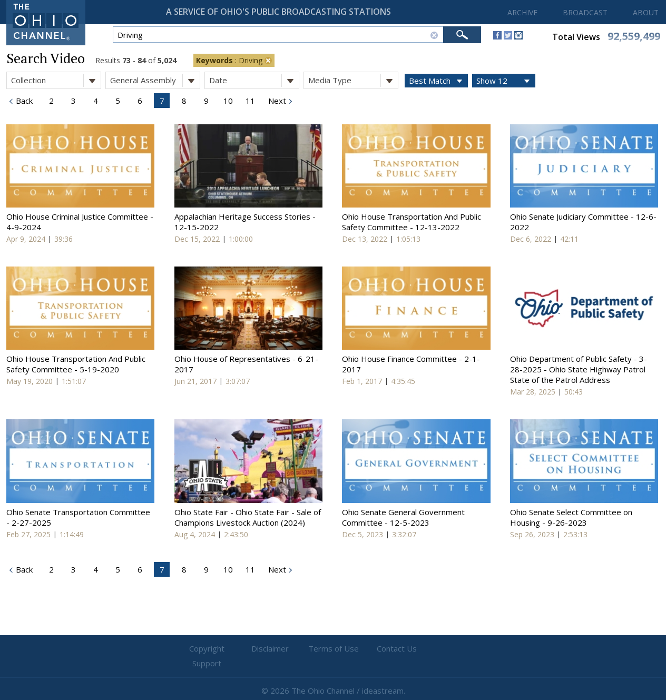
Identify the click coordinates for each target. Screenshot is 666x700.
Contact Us (396, 649)
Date (254, 80)
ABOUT (646, 12)
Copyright (206, 649)
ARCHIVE (522, 12)
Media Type (353, 80)
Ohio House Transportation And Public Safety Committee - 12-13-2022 (411, 221)
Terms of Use (333, 649)
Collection (56, 80)
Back (23, 100)
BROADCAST (585, 12)
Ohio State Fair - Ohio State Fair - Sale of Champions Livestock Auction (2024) (247, 517)
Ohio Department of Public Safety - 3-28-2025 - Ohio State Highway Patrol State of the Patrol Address (578, 369)
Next (276, 100)
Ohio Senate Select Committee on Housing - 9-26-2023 (571, 517)
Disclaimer (270, 649)
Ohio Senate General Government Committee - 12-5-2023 (403, 517)
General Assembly (155, 80)
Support (459, 649)
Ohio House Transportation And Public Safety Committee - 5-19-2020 (75, 363)
